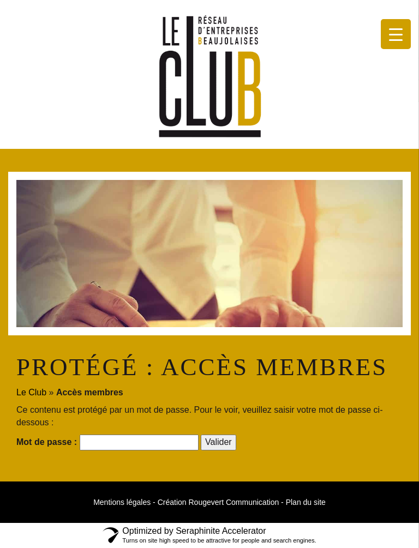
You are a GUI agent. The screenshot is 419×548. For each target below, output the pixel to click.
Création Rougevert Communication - (221, 502)
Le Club (31, 392)
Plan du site (306, 502)
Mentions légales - (124, 502)
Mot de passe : (107, 442)
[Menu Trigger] (396, 34)
